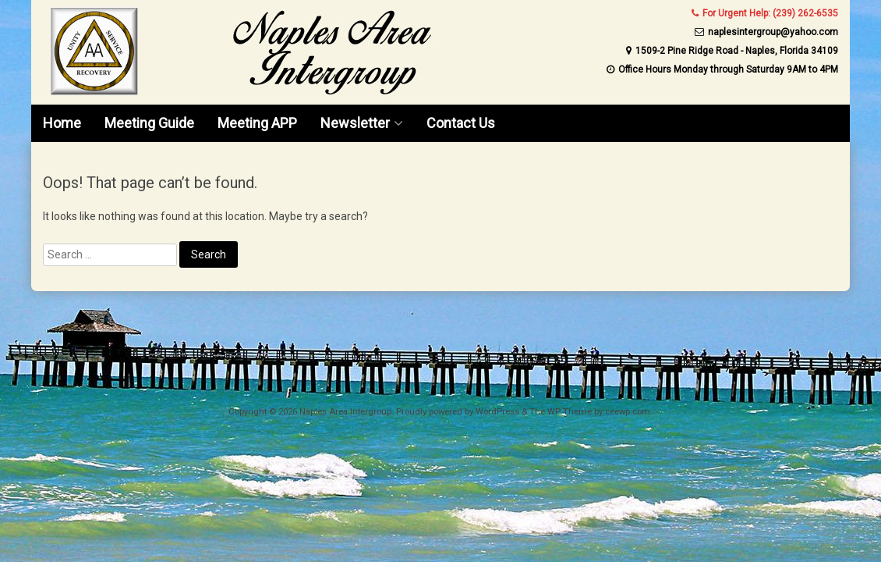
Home (62, 123)
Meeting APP (257, 123)
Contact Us (460, 123)
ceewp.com (627, 412)
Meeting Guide (149, 123)
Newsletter (355, 123)
